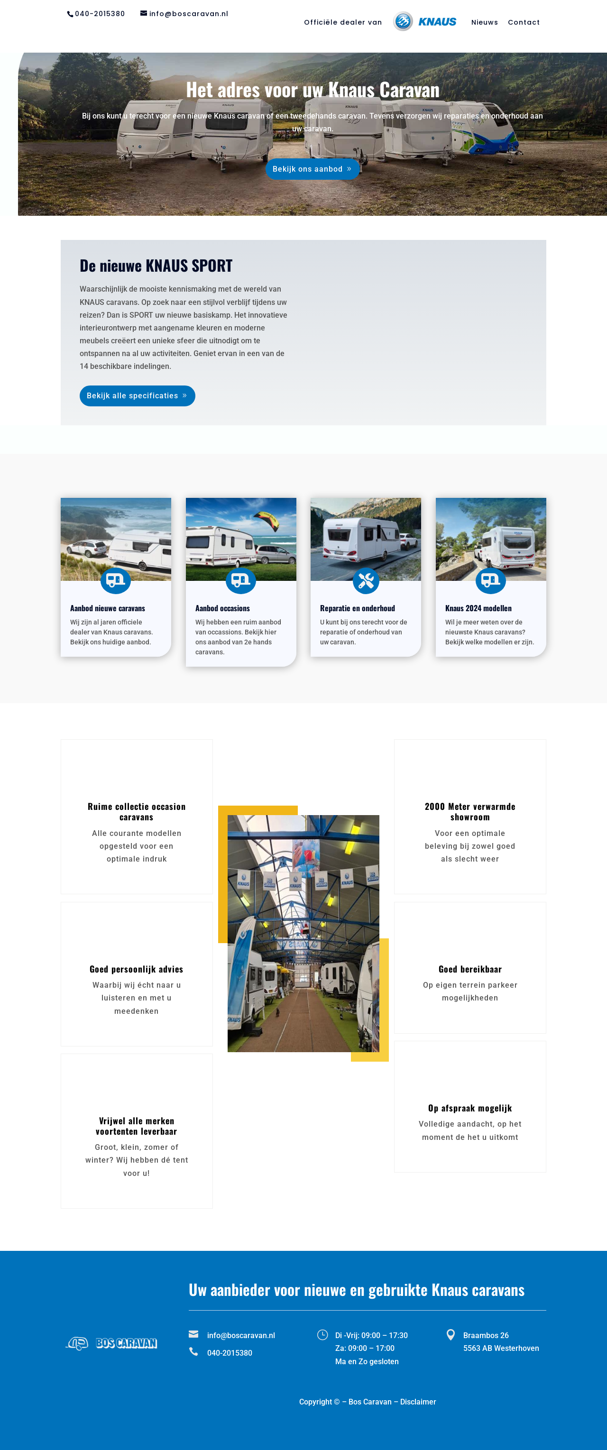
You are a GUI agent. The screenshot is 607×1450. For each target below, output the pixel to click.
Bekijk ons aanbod (308, 169)
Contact (524, 23)
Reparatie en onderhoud (298, 33)
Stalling (376, 33)
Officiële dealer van (343, 23)
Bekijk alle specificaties (132, 395)
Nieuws (484, 23)
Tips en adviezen (513, 33)
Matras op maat (437, 33)
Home (185, 33)
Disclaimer (418, 1401)
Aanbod (223, 33)
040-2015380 (100, 13)
